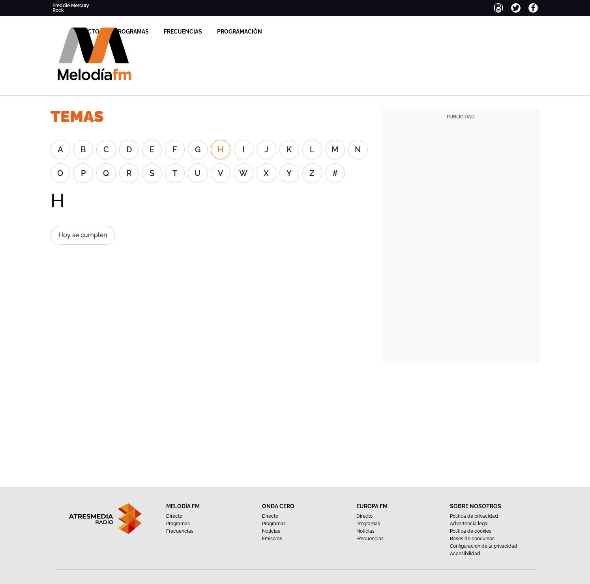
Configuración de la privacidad (483, 546)
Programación (321, 31)
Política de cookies (470, 531)
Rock (58, 10)
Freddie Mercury (70, 5)
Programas (213, 31)
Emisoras (272, 538)
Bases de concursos (472, 538)
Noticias (271, 531)
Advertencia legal (469, 523)
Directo (169, 31)
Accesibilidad (465, 553)
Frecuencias (264, 31)
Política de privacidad (474, 516)
